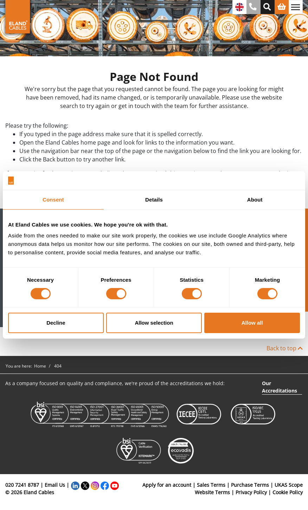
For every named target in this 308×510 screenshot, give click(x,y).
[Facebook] (105, 485)
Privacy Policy (251, 492)
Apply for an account (166, 485)
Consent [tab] (53, 199)
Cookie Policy (287, 492)
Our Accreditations (279, 387)
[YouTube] (114, 485)
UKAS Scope (289, 485)
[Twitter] (85, 485)
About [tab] (255, 199)
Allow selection (154, 323)
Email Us (55, 485)
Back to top (285, 348)
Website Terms (212, 492)
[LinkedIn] (75, 485)
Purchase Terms (250, 485)
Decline (55, 323)
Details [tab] (154, 199)
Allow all (252, 323)
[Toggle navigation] (296, 7)
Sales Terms (211, 485)
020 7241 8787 (22, 485)
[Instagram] (95, 485)
